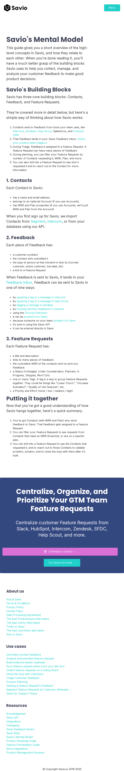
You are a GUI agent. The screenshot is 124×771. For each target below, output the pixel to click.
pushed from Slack (35, 316)
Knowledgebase (16, 713)
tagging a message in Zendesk (35, 305)
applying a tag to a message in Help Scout (42, 301)
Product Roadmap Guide (21, 741)
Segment (38, 221)
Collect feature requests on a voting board (32, 670)
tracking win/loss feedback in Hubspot (40, 309)
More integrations (17, 748)
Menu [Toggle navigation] (112, 7)
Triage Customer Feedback (22, 678)
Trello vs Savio (15, 626)
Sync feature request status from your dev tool (35, 666)
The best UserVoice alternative (25, 630)
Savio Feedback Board (20, 729)
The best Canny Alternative (23, 622)
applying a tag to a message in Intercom (41, 297)
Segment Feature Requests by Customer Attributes (37, 689)
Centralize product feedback (23, 654)
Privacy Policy (15, 607)
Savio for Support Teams (21, 693)
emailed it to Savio (64, 320)
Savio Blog (12, 733)
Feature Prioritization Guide (23, 744)
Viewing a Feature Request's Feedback (29, 685)
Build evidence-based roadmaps (25, 662)
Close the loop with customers (25, 674)
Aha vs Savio (14, 634)
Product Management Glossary (25, 752)
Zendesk (31, 131)
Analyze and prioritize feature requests (30, 658)
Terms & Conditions (18, 603)
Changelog (12, 725)
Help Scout (44, 131)
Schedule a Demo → (60, 551)
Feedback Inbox (19, 282)
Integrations (13, 721)
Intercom (18, 131)
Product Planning (17, 681)
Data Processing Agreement (23, 615)
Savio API (12, 717)
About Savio (13, 599)
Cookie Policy (14, 611)
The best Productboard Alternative (27, 618)
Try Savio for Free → (62, 562)
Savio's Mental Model (19, 737)
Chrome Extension (36, 312)
